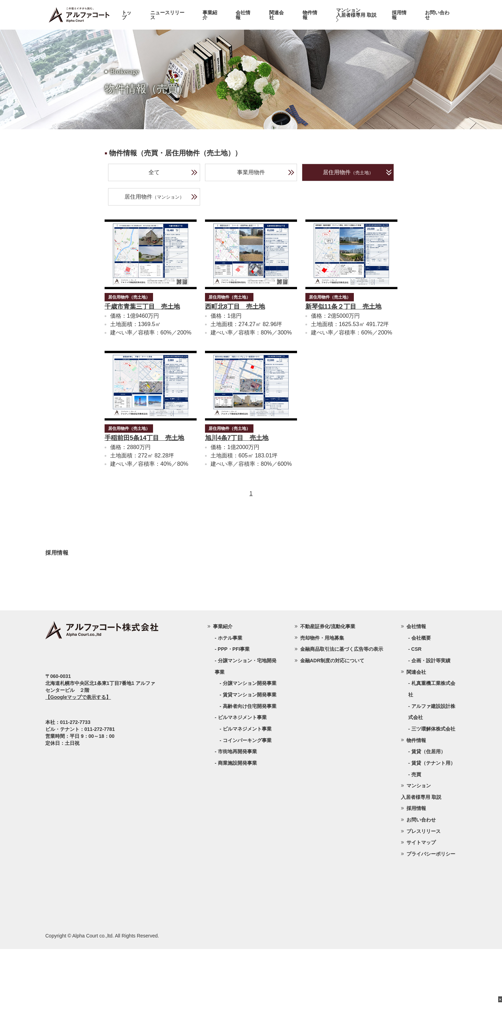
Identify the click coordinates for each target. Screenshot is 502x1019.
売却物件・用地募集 (322, 708)
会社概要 (421, 708)
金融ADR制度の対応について (332, 730)
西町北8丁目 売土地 (235, 306)
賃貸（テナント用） (433, 833)
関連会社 (276, 15)
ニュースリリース (167, 15)
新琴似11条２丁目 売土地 (343, 306)
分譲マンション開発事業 (249, 753)
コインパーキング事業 (247, 810)
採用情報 (399, 15)
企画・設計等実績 (430, 730)
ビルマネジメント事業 (247, 799)
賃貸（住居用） (428, 821)
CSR (416, 719)
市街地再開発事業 (237, 821)
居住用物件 (357, 172)
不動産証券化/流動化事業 (327, 696)
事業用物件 (266, 172)
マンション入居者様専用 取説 (356, 15)
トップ (126, 15)
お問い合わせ (437, 15)
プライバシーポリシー (430, 924)
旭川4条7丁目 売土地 (236, 437)
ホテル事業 (230, 708)
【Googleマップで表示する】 (78, 767)
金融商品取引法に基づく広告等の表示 (341, 719)
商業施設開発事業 (237, 833)
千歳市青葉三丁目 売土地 (142, 306)
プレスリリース (423, 901)
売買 (416, 844)
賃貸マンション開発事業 (249, 764)
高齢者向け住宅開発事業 (249, 776)
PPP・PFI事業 (234, 719)
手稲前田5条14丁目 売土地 (144, 437)
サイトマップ (421, 912)
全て (173, 172)
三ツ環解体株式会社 (433, 799)
